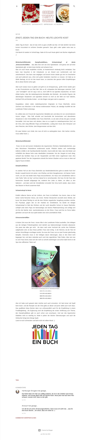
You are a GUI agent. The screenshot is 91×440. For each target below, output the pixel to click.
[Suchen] (74, 6)
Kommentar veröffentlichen (26, 418)
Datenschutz (37, 24)
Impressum (48, 24)
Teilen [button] (17, 380)
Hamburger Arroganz (29, 391)
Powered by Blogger (45, 430)
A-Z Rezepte (58, 24)
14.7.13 (24, 400)
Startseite (26, 24)
